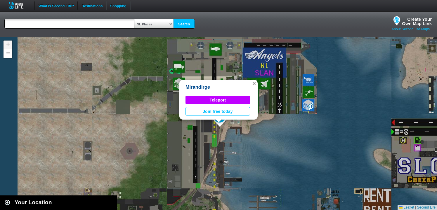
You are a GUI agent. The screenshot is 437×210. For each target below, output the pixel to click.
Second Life (19, 5)
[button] (254, 83)
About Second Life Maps (410, 29)
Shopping (118, 5)
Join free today (218, 111)
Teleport (218, 100)
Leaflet (406, 207)
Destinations (92, 5)
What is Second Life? (56, 5)
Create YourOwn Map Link (417, 21)
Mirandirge (197, 87)
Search (184, 24)
